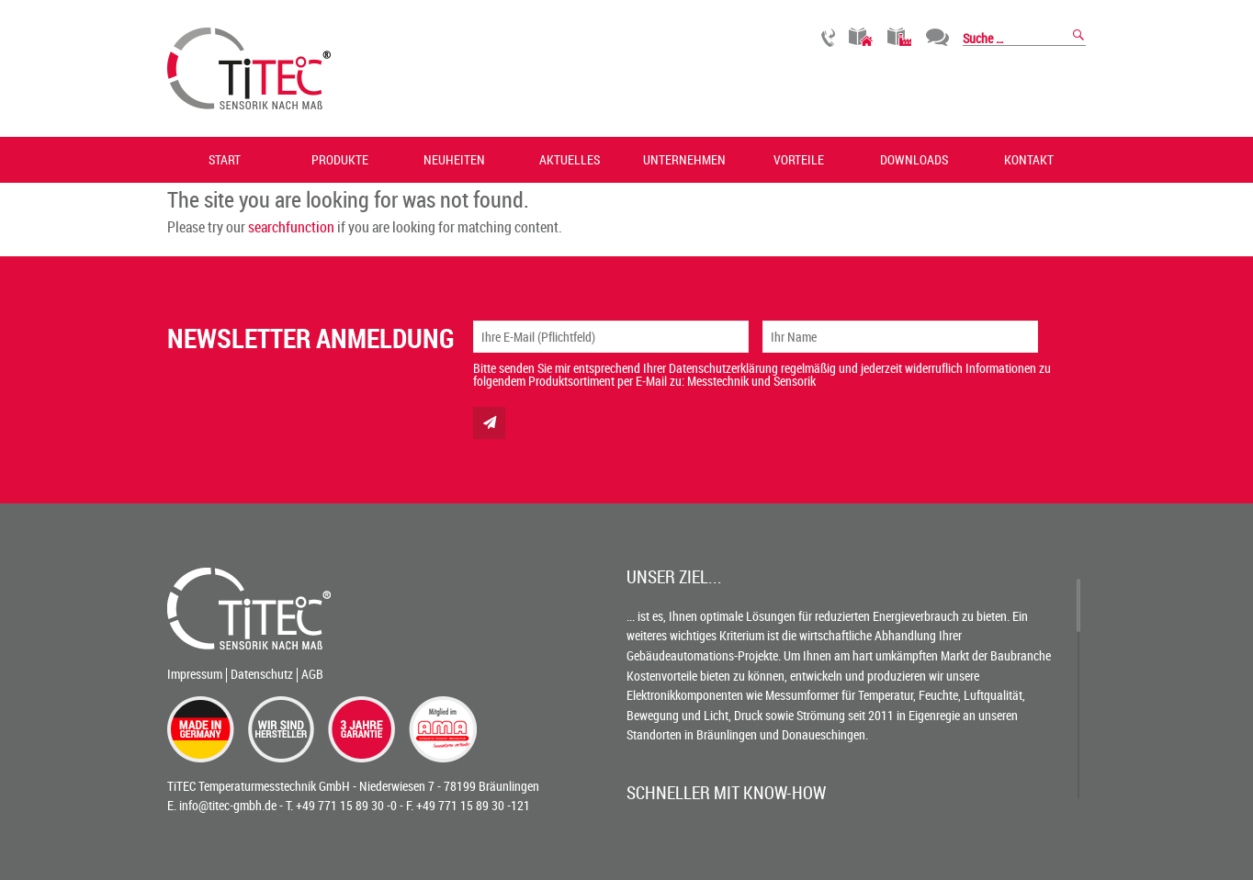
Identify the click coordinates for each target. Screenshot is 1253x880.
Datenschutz (262, 674)
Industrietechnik (899, 37)
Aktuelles (569, 159)
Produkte (339, 159)
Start (225, 159)
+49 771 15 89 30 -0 (346, 805)
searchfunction (291, 227)
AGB (312, 674)
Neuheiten (454, 159)
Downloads (914, 159)
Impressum (194, 674)
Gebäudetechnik (861, 37)
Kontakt (1029, 159)
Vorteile (798, 159)
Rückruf (828, 37)
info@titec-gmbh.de (228, 805)
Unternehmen (684, 159)
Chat (937, 37)
